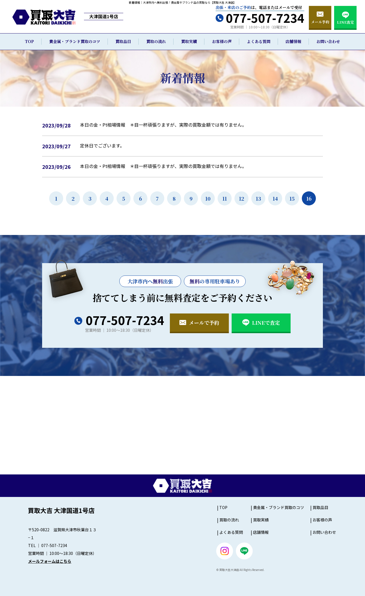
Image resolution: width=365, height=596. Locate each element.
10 (208, 198)
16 (309, 198)
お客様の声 (222, 41)
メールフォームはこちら (49, 561)
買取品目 (123, 41)
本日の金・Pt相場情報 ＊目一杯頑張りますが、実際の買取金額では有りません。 (163, 124)
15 (292, 198)
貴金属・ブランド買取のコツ (74, 41)
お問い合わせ (328, 41)
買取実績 (189, 41)
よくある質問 (258, 41)
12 (241, 198)
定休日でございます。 (102, 145)
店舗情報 (293, 41)
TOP (29, 41)
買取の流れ (156, 41)
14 (275, 198)
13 (258, 198)
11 (224, 198)
